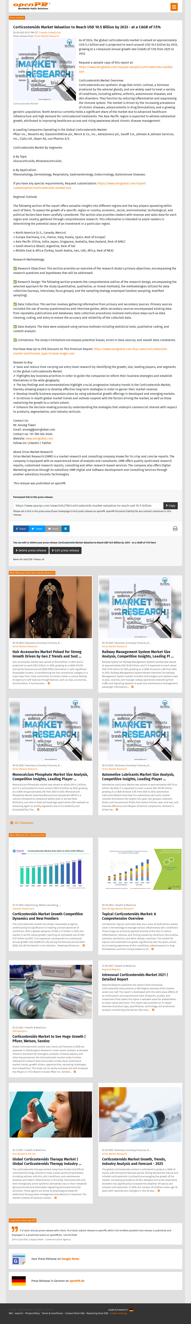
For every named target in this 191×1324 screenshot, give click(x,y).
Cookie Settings (118, 1313)
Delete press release (31, 550)
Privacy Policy (32, 1313)
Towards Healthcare (23, 908)
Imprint (19, 1313)
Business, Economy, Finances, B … (44, 642)
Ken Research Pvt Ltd (23, 1153)
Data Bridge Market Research (118, 908)
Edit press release (65, 550)
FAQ (11, 1313)
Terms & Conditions (52, 1313)
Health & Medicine (50, 32)
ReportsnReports (111, 969)
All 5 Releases (21, 823)
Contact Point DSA (74, 1313)
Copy (170, 505)
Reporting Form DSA (97, 1313)
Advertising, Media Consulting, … (43, 905)
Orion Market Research (46, 36)
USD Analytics (19, 1031)
